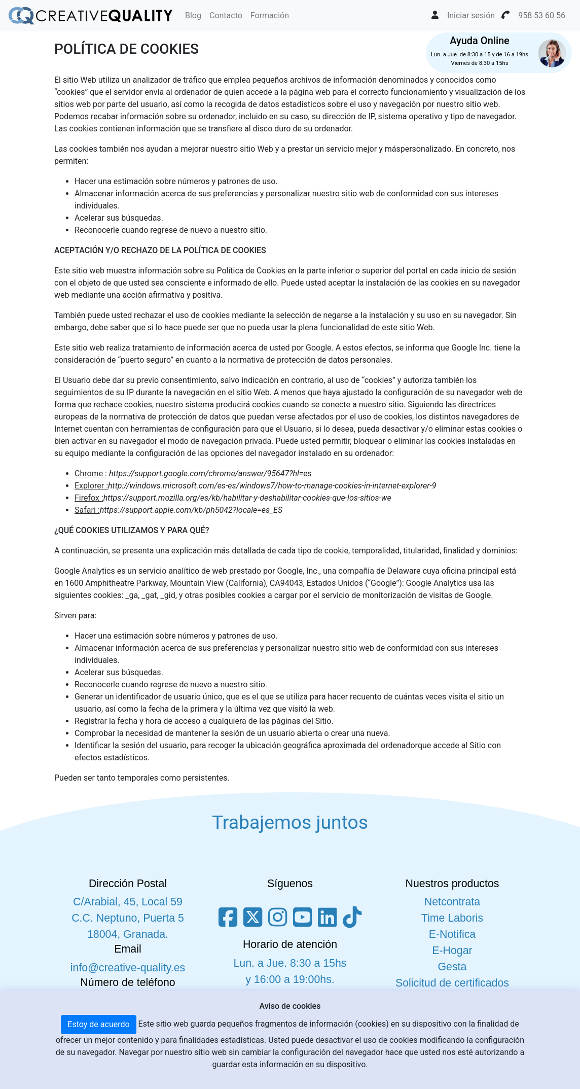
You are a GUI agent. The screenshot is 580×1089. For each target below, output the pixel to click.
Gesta (452, 967)
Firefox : (89, 498)
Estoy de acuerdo (98, 1024)
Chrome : (91, 473)
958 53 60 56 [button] (541, 15)
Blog (193, 15)
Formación (269, 15)
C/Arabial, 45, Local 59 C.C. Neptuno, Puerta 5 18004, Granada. (127, 918)
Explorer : (91, 485)
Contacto (225, 15)
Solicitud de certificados (452, 983)
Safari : (87, 510)
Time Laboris (452, 918)
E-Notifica (452, 934)
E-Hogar (452, 950)
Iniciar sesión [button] (471, 15)
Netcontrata (452, 902)
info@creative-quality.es (127, 968)
